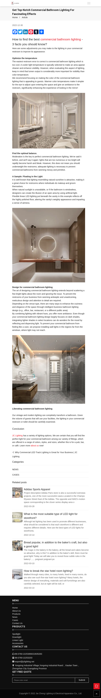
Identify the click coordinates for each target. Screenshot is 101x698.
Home (15, 17)
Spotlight (16, 634)
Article (25, 17)
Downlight (16, 637)
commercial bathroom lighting (60, 39)
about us (35, 445)
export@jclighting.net (23, 661)
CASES (15, 475)
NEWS (15, 469)
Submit (82, 680)
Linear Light (17, 640)
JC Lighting (17, 435)
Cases (15, 620)
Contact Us (17, 623)
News (14, 617)
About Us (16, 611)
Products (16, 614)
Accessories (17, 643)
